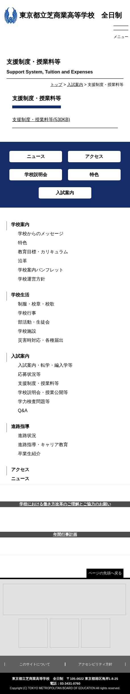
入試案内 (75, 84)
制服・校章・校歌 (36, 303)
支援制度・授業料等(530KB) (41, 119)
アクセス (20, 469)
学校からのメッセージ (40, 233)
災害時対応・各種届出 (40, 340)
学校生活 (20, 294)
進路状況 (27, 435)
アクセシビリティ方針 (95, 664)
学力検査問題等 (34, 401)
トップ (56, 84)
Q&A (23, 410)
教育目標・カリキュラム (43, 251)
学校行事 (27, 313)
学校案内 (20, 224)
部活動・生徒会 (34, 322)
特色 (22, 242)
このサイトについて (34, 664)
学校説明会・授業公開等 (43, 392)
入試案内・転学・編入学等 (45, 365)
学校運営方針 (31, 279)
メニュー (121, 37)
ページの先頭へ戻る (105, 573)
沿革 (22, 260)
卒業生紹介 (29, 453)
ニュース (20, 478)
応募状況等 (29, 374)
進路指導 (20, 426)
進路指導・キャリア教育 (43, 444)
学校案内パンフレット (40, 269)
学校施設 (27, 331)
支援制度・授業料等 (38, 383)
